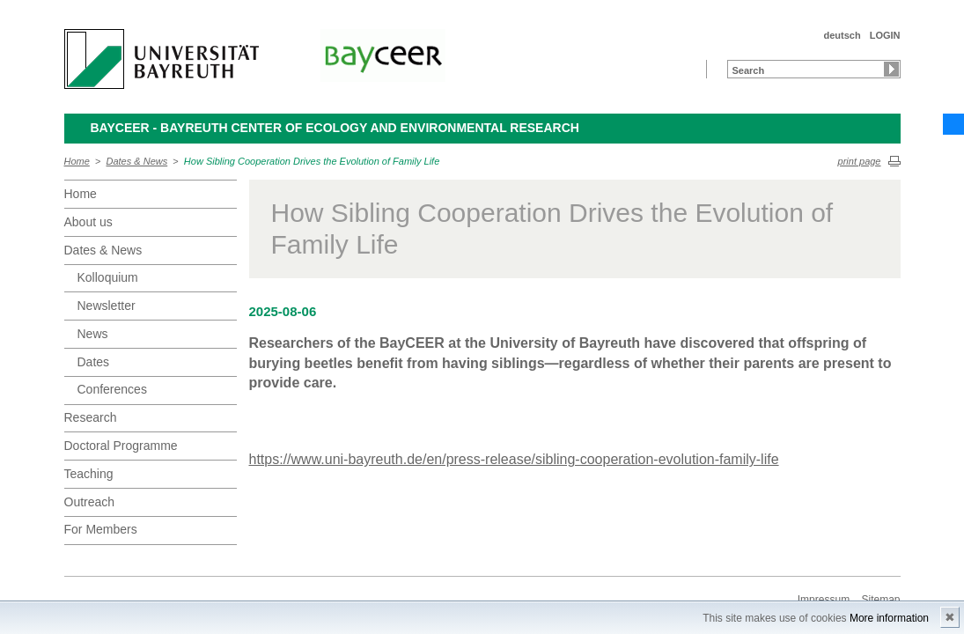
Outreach (89, 502)
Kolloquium (107, 277)
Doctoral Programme (121, 446)
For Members (100, 529)
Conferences (112, 389)
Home (77, 161)
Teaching (89, 474)
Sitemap (880, 599)
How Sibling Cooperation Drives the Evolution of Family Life (311, 161)
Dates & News (137, 161)
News (92, 334)
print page (859, 161)
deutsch (841, 35)
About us (88, 222)
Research (90, 417)
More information (889, 618)
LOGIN (885, 35)
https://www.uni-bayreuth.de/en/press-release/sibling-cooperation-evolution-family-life (514, 459)
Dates (93, 362)
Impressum (824, 599)
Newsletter (106, 306)
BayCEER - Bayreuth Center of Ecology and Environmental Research (335, 128)
